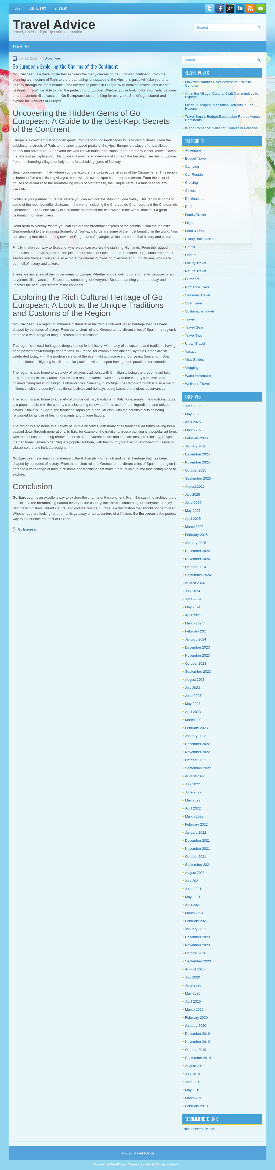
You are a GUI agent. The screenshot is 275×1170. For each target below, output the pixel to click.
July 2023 (192, 688)
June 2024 (193, 599)
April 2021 (193, 905)
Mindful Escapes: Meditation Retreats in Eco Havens (219, 107)
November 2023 (197, 655)
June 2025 (193, 503)
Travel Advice (54, 24)
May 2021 (192, 897)
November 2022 (197, 752)
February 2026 (196, 438)
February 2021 (196, 921)
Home (16, 8)
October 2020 (195, 953)
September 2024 (198, 575)
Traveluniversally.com (198, 1129)
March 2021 (194, 913)
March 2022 (194, 816)
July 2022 (192, 784)
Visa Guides (194, 360)
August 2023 (195, 680)
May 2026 (192, 414)
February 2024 (196, 631)
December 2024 (197, 551)
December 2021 (197, 840)
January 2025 (195, 543)
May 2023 (192, 704)
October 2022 (195, 760)
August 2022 (195, 776)
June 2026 (193, 406)
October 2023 (195, 663)
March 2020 (194, 1009)
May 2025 (192, 511)
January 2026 (195, 446)
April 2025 (193, 519)
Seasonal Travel (197, 295)
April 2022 (193, 808)
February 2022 (196, 824)
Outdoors (192, 279)
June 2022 (193, 792)
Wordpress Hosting (168, 1164)
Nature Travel (195, 271)
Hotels (190, 247)
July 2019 (192, 1074)
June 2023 (193, 696)
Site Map (61, 8)
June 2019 (193, 1082)
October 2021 (195, 857)
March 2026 (194, 430)
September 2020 (198, 961)
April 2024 (193, 615)
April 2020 (193, 1001)
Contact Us (37, 8)
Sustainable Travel (199, 311)
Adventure (52, 58)
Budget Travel (196, 158)
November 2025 (197, 462)
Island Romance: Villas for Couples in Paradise (221, 128)
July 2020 (192, 977)
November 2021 (197, 849)
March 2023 (194, 720)
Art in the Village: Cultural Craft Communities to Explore (221, 95)
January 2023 (195, 736)
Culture (190, 191)
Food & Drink (195, 231)
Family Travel (195, 215)
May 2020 (192, 993)
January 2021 (195, 929)
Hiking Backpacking (200, 239)
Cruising (191, 183)
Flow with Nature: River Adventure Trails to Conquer (218, 83)
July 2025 (192, 494)
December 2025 (197, 454)
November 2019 (197, 1042)
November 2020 (197, 945)
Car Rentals (194, 174)
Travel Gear (194, 327)
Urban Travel (195, 343)
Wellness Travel (197, 384)
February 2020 (196, 1018)
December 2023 (197, 647)
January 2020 (195, 1026)
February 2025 (196, 535)
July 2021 (192, 881)
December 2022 (197, 744)
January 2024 (195, 639)
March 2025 (194, 527)
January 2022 (195, 832)
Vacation (191, 351)
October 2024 (195, 567)
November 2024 (197, 559)
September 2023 (198, 671)
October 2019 (195, 1050)
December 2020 (197, 937)
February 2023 (196, 728)
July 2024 (192, 591)
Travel (190, 319)
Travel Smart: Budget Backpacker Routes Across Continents (222, 118)
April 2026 (193, 422)
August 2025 (195, 486)
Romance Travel (198, 287)
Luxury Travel (195, 263)
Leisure (191, 255)
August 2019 (195, 1066)
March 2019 (194, 1098)
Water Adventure (198, 376)
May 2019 (192, 1090)
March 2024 (194, 623)
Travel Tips (21, 46)
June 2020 (193, 985)
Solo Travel (193, 303)
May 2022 (192, 800)
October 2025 (195, 470)
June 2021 (193, 889)
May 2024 (192, 607)
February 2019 (196, 1106)
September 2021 (198, 865)
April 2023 (193, 712)
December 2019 (197, 1034)
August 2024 (195, 583)
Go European (27, 529)
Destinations (194, 199)
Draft (189, 207)
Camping (192, 166)
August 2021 (195, 873)
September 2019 (198, 1058)
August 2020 (195, 969)
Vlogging (192, 368)
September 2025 (198, 478)
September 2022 (198, 768)
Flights (190, 223)
